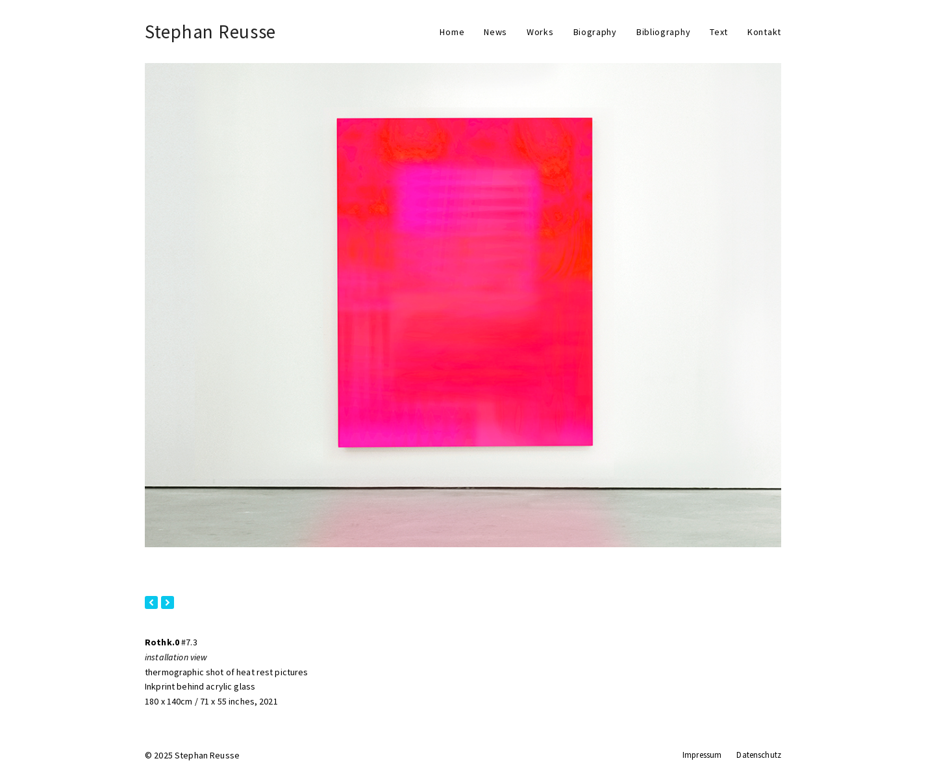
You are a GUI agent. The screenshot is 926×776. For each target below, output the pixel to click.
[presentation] (151, 602)
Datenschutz (758, 754)
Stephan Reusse (210, 31)
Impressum (701, 754)
